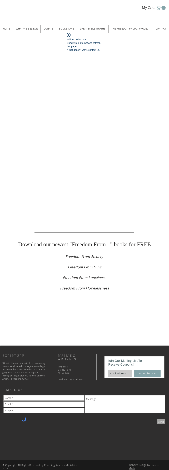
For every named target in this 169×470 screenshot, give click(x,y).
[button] (161, 8)
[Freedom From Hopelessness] (84, 288)
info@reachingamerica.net (70, 379)
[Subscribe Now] (147, 373)
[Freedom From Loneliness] (84, 277)
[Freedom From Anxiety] (84, 256)
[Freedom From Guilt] (84, 267)
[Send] (161, 421)
